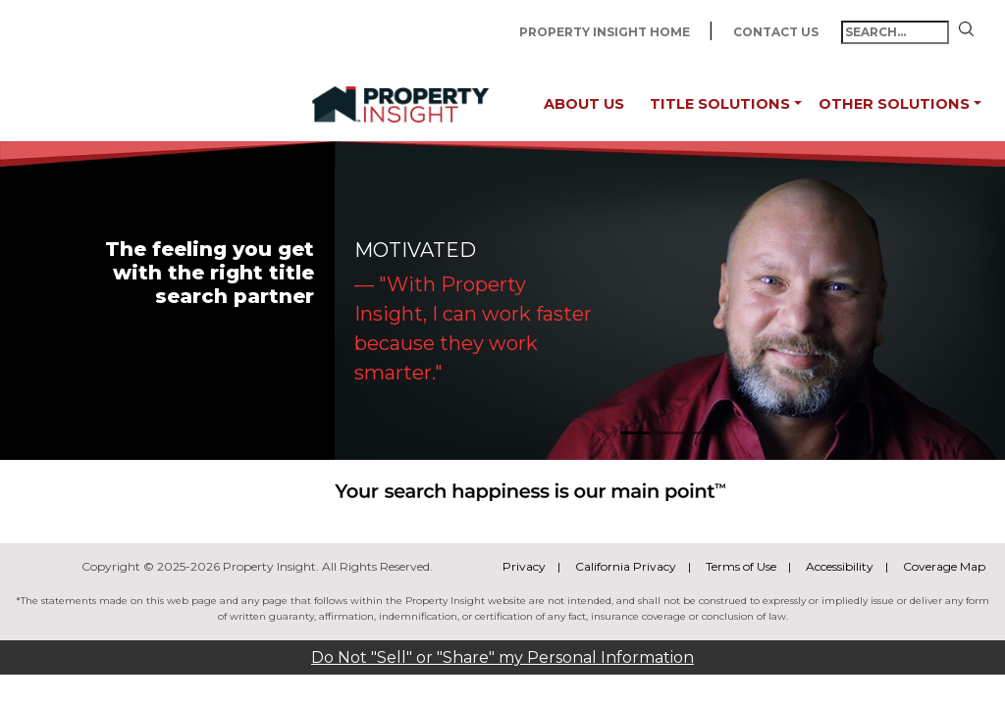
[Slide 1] (635, 433)
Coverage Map (944, 566)
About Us (584, 104)
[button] (798, 105)
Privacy (524, 566)
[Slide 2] (670, 433)
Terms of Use (741, 566)
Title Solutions (720, 104)
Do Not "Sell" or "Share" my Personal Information (502, 657)
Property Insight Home (606, 32)
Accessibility (839, 566)
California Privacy (625, 566)
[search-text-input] (895, 32)
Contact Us (777, 32)
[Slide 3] (705, 433)
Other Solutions (894, 104)
